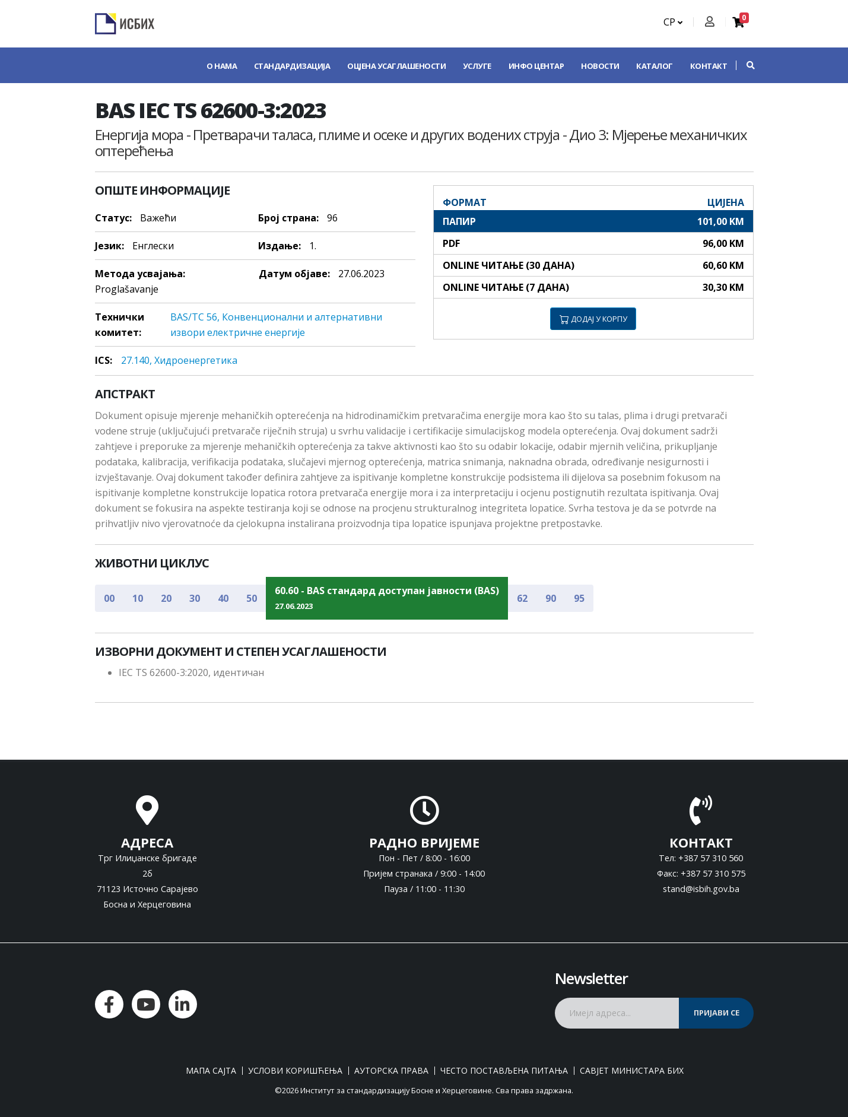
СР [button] (672, 21)
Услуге (477, 66)
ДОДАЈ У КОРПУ (593, 318)
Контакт (709, 66)
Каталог (654, 66)
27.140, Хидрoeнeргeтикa (179, 360)
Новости (600, 66)
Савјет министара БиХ (632, 1071)
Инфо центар (536, 66)
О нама (222, 66)
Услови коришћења (295, 1071)
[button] (744, 65)
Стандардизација (292, 66)
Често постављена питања (504, 1071)
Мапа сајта (211, 1071)
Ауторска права (391, 1071)
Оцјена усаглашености (396, 66)
